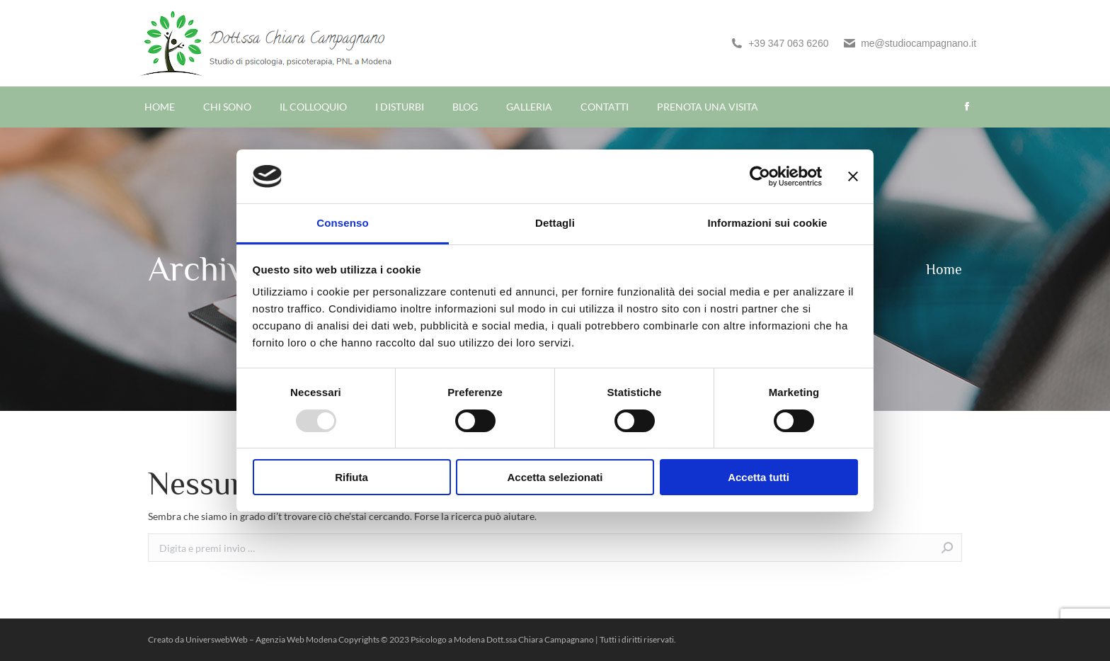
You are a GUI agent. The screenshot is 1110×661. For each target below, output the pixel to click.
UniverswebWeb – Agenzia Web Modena (261, 639)
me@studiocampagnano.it (909, 43)
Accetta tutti (758, 477)
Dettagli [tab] (555, 223)
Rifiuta (351, 477)
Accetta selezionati (554, 477)
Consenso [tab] (342, 223)
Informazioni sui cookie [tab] (768, 223)
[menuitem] (159, 107)
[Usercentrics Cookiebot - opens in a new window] (760, 176)
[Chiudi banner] (853, 176)
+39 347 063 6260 (779, 43)
